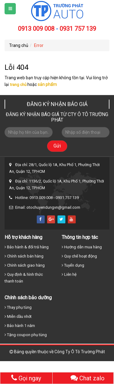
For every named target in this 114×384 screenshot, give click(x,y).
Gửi (57, 147)
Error (38, 45)
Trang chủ (18, 45)
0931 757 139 (78, 28)
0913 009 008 (36, 28)
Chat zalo (88, 378)
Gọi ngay (26, 378)
